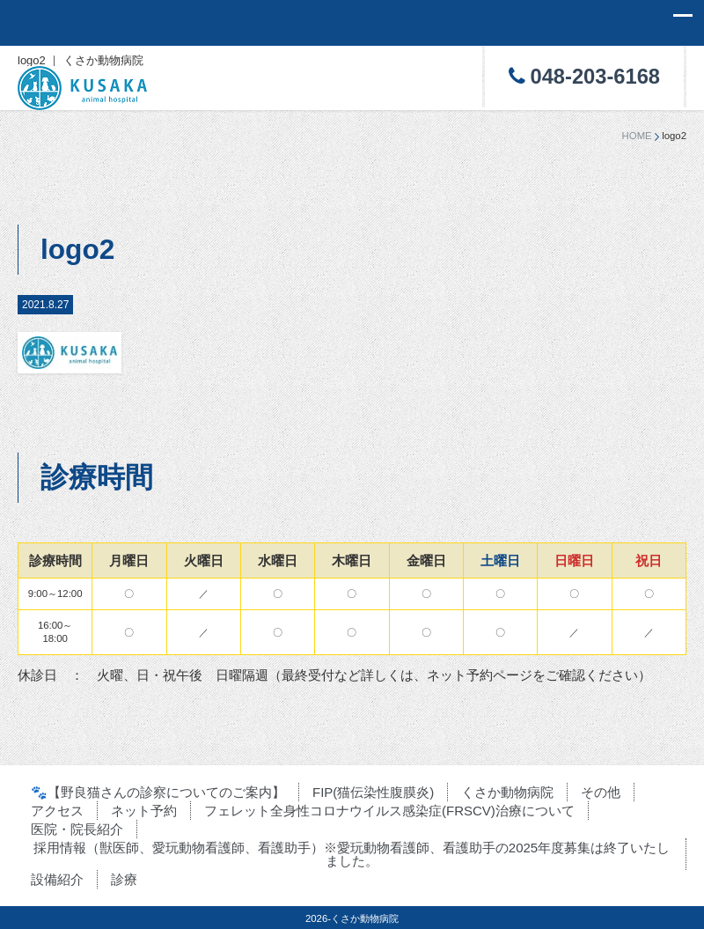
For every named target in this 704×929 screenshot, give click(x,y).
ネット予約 (144, 810)
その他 (600, 792)
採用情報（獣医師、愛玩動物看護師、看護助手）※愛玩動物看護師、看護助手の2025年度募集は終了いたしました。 (351, 854)
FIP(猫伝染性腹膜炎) (373, 792)
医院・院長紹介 (77, 829)
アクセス (57, 810)
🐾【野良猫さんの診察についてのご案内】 (158, 792)
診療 (124, 879)
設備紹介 (57, 879)
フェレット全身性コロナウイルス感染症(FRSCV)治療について (389, 810)
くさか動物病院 (507, 792)
